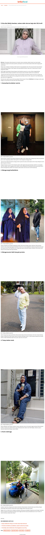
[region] (22, 14)
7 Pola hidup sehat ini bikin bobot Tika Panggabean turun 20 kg (14, 527)
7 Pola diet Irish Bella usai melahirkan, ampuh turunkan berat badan (15, 525)
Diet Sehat (21, 530)
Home (2, 5)
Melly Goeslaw (7, 530)
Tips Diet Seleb (15, 530)
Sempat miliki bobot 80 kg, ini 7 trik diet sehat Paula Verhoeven (14, 523)
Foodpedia (5, 5)
